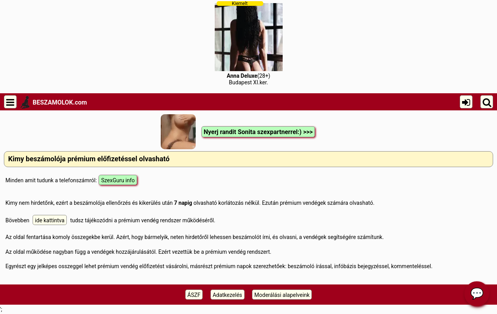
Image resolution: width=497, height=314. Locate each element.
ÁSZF (194, 295)
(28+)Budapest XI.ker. (249, 43)
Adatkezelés (227, 295)
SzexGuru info (118, 180)
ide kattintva (49, 220)
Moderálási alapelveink (281, 295)
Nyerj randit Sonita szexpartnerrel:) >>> (258, 132)
